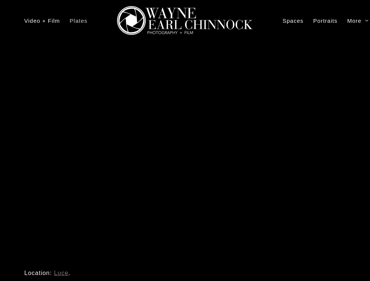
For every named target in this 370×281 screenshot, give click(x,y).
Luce (61, 273)
